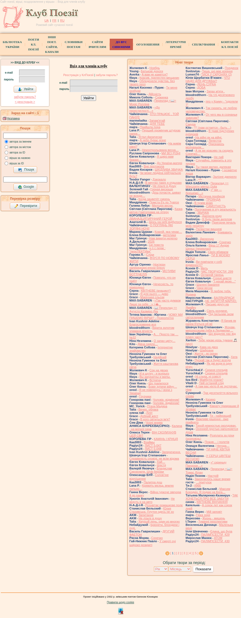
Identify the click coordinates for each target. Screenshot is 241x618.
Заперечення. (171, 452)
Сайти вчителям (97, 44)
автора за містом (20, 147)
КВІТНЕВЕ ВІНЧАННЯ (212, 502)
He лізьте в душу (150, 518)
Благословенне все (142, 324)
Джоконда (207, 238)
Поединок (231, 68)
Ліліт (149, 412)
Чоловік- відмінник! (166, 399)
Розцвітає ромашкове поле (164, 505)
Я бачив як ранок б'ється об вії (211, 322)
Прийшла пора (150, 127)
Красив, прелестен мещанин (159, 77)
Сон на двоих (158, 370)
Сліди (150, 254)
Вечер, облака (148, 409)
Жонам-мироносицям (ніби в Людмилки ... (211, 328)
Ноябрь (154, 68)
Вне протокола (154, 166)
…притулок (204, 482)
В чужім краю (203, 202)
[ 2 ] (178, 553)
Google (26, 187)
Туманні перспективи (213, 521)
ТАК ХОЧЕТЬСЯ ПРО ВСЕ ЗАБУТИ (212, 497)
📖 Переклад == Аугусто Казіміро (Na (153, 309)
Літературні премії (175, 44)
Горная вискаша (161, 189)
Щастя (161, 465)
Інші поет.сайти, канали (51, 44)
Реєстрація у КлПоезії (78, 75)
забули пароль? (25, 96)
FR (54, 20)
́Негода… (222, 445)
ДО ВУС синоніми (121, 44)
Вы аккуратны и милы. (155, 376)
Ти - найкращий (220, 415)
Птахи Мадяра (157, 406)
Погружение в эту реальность (215, 209)
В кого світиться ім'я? (155, 419)
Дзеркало (159, 179)
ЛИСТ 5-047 (153, 445)
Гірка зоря (203, 515)
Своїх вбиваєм (218, 252)
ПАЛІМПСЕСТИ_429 (215, 534)
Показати (203, 569)
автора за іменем (20, 141)
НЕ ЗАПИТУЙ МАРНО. (221, 301)
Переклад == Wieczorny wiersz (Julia (207, 185)
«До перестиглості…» (144, 109)
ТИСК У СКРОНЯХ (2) (216, 74)
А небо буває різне (153, 140)
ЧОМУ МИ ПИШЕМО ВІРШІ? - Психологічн (156, 316)
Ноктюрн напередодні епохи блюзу (147, 266)
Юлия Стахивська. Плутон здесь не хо (151, 510)
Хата (234, 356)
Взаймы (149, 442)
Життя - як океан (206, 353)
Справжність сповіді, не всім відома (154, 458)
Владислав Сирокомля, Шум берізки (150, 470)
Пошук (26, 170)
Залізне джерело (225, 176)
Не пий (219, 157)
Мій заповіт (214, 511)
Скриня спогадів (216, 370)
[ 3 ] (184, 553)
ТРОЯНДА (213, 199)
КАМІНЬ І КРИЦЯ (166, 439)
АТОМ (218, 537)
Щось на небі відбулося (165, 222)
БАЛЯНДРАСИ (224, 297)
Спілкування (203, 44)
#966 (197, 485)
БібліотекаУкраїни (12, 44)
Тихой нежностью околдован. (216, 425)
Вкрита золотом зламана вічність (151, 329)
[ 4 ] (190, 553)
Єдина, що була (221, 531)
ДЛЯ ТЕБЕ (157, 123)
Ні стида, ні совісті (208, 376)
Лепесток (215, 140)
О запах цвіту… (164, 340)
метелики (169, 235)
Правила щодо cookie (120, 602)
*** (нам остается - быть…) (212, 127)
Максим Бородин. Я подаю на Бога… (208, 490)
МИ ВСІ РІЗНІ (171, 153)
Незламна (13, 118)
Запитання (146, 515)
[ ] (172, 553)
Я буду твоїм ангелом (217, 219)
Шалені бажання (208, 284)
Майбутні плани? (212, 379)
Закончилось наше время (212, 479)
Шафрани (206, 350)
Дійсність (154, 94)
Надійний (159, 357)
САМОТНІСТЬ (216, 206)
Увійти (25, 89)
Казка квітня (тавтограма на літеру (155, 210)
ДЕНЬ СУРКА (206, 84)
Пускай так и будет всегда (213, 360)
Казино (210, 399)
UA (46, 20)
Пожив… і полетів (217, 442)
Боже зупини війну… (162, 386)
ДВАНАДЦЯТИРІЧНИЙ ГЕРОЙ (150, 218)
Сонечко (157, 537)
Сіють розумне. (217, 310)
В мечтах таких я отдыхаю (163, 182)
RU (62, 20)
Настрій (213, 475)
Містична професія (211, 196)
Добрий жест (149, 416)
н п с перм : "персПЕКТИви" (147, 249)
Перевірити (25, 206)
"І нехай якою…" (224, 281)
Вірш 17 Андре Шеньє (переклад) (207, 247)
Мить (204, 268)
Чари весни (204, 288)
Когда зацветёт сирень (154, 199)
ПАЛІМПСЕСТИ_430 (215, 541)
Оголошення (147, 44)
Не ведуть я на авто (152, 500)
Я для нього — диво (154, 294)
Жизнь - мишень (213, 518)
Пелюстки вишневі (209, 229)
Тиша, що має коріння (217, 71)
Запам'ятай (157, 120)
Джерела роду (212, 216)
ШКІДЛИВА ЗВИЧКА (169, 169)
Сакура (191, 124)
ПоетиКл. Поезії (33, 44)
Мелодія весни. (162, 205)
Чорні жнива (154, 422)
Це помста (156, 244)
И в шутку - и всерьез (154, 373)
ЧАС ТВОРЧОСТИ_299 (217, 271)
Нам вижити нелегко (163, 238)
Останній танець (212, 274)
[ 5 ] (195, 553)
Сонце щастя (222, 278)
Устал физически (150, 136)
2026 (151, 241)
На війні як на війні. (208, 137)
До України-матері (169, 163)
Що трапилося (158, 383)
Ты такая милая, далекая (213, 166)
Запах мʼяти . (216, 91)
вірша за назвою (20, 157)
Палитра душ (153, 482)
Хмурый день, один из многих (159, 521)
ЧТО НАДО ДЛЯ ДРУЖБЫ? (208, 79)
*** (200, 180)
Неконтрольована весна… (160, 150)
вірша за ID (17, 163)
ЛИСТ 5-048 (153, 448)
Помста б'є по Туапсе (164, 202)
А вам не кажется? (155, 74)
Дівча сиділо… (148, 344)
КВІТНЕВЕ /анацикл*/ (156, 290)
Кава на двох (209, 347)
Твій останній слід (211, 383)
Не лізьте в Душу (164, 186)
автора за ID (17, 152)
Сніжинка (161, 97)
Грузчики (145, 396)
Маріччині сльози (152, 297)
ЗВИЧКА (203, 212)
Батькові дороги (152, 71)
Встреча (155, 380)
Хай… (161, 461)
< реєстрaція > (25, 101)
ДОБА (201, 87)
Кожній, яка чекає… (168, 231)
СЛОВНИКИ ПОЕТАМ (73, 44)
